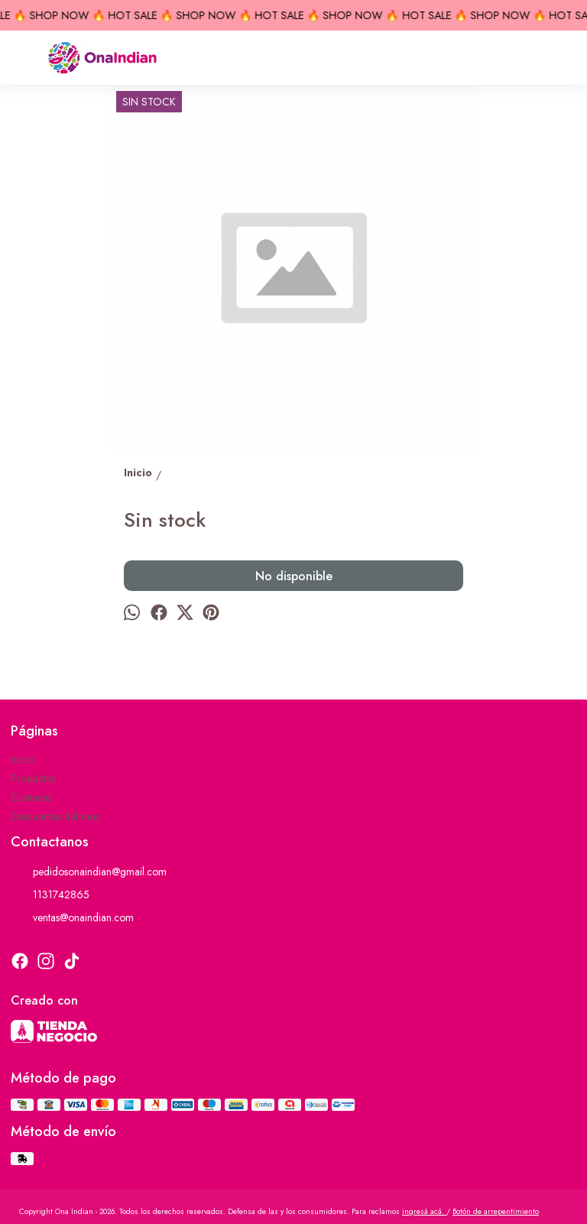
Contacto (31, 797)
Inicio (22, 759)
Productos (33, 778)
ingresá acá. (424, 1211)
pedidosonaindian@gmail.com (89, 871)
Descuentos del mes (55, 816)
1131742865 (50, 894)
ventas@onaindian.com (72, 917)
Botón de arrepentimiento (495, 1211)
